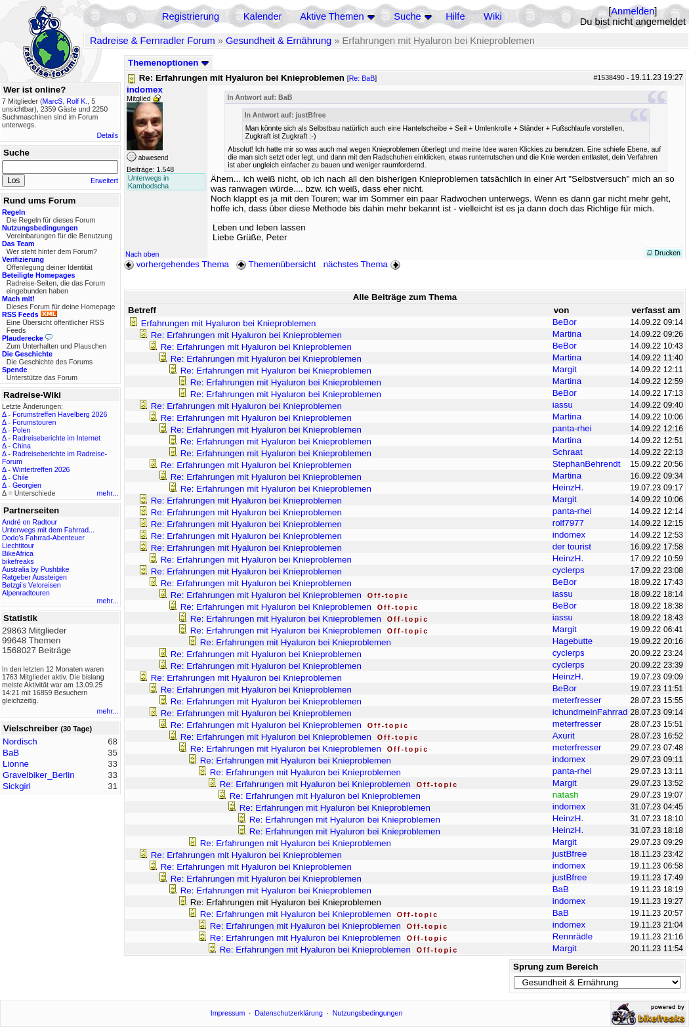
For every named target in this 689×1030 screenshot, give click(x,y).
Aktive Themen (332, 16)
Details (107, 135)
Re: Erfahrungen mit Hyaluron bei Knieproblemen (246, 335)
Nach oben (142, 254)
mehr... (107, 493)
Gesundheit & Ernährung (278, 40)
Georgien (26, 485)
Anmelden (632, 11)
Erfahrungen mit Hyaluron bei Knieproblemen (228, 323)
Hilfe (455, 16)
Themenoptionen (168, 63)
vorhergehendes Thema (176, 264)
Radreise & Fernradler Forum (152, 40)
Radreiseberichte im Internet (56, 438)
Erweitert (104, 180)
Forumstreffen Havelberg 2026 (59, 414)
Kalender (262, 16)
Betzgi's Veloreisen (31, 585)
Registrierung (190, 16)
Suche (407, 16)
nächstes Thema (363, 264)
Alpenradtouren (26, 593)
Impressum (228, 1013)
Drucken (663, 253)
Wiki (493, 16)
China (21, 446)
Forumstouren (34, 422)
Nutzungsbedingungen (368, 1013)
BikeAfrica (17, 553)
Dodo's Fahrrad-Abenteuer (43, 538)
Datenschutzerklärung (289, 1013)
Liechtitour (18, 545)
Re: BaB (362, 78)
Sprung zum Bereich (555, 967)
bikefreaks (18, 561)
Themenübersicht (276, 264)
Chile (20, 477)
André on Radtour (29, 522)
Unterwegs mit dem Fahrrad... (48, 530)
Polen (21, 430)
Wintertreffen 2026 (41, 469)
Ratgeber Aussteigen (34, 577)
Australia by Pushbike (35, 569)
